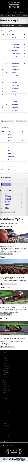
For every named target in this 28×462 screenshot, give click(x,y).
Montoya (7, 195)
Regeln (4, 374)
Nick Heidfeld (14, 57)
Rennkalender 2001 (8, 121)
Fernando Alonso (15, 104)
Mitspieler (5, 370)
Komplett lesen (8, 253)
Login (4, 354)
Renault (9, 153)
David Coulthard (15, 41)
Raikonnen (7, 204)
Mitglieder (5, 404)
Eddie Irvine (14, 72)
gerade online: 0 (6, 431)
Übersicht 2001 (22, 121)
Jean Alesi (14, 79)
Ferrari (9, 134)
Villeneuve (7, 202)
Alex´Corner (5, 382)
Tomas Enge (14, 101)
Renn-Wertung (6, 358)
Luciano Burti (14, 117)
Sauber (9, 144)
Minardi (9, 169)
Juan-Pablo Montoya (16, 53)
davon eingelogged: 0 (7, 433)
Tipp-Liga (5, 364)
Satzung (4, 408)
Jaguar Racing (11, 156)
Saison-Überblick (6, 390)
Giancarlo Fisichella (15, 69)
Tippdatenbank (6, 372)
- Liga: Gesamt (6, 368)
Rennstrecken (5, 396)
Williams (10, 140)
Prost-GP (10, 159)
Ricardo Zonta (15, 107)
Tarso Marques (15, 114)
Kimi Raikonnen (15, 66)
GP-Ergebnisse (6, 386)
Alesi (6, 205)
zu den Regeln (7, 314)
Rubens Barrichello (15, 44)
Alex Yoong (14, 98)
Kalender (5, 394)
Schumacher (8, 198)
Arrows (9, 163)
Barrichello (8, 196)
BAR (9, 150)
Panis (6, 207)
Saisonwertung (6, 388)
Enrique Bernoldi (15, 110)
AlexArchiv (5, 384)
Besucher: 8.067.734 (7, 425)
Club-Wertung (6, 412)
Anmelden (5, 356)
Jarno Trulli (14, 60)
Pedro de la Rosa (15, 85)
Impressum (19, 456)
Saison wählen (4, 180)
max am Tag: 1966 (6, 435)
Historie (4, 406)
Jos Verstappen (15, 91)
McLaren (10, 137)
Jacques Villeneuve (15, 63)
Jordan (9, 147)
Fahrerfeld (5, 392)
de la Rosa (7, 201)
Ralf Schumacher (15, 47)
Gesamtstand (5, 360)
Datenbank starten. (8, 346)
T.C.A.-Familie (5, 420)
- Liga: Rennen (6, 366)
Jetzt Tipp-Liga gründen (9, 284)
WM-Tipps (5, 414)
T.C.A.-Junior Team (6, 418)
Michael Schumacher (16, 37)
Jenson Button (15, 88)
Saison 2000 (11, 25)
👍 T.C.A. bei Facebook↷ (8, 445)
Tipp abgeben (5, 362)
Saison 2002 (21, 25)
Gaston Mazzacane (16, 95)
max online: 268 (6, 437)
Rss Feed (4, 443)
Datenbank (5, 398)
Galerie (4, 410)
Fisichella (7, 208)
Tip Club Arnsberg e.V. (11, 456)
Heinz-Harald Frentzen (16, 76)
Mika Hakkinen (14, 50)
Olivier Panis (14, 82)
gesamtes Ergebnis (8, 212)
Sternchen (5, 416)
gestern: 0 (5, 429)
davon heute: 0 (6, 427)
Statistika (5, 376)
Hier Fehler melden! (14, 4)
